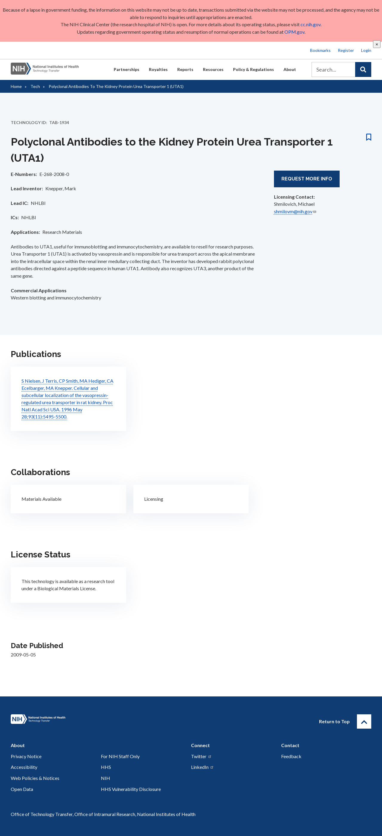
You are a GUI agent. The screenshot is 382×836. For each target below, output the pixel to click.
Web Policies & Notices (35, 778)
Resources (213, 69)
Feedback (291, 756)
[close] (377, 44)
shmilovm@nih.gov (295, 211)
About (290, 69)
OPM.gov (294, 32)
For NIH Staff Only (120, 756)
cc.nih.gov (311, 24)
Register (346, 50)
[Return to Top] (364, 721)
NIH (105, 778)
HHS (106, 767)
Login (366, 50)
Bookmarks (320, 50)
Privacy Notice (26, 756)
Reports (185, 69)
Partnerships (126, 69)
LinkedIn (202, 767)
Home (16, 86)
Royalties (158, 69)
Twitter (201, 756)
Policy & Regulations (253, 69)
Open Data (22, 789)
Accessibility (24, 767)
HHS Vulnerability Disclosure (131, 789)
